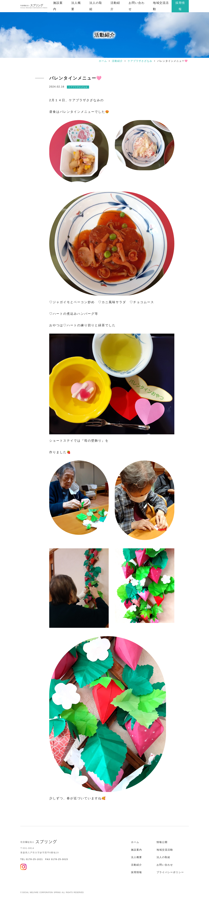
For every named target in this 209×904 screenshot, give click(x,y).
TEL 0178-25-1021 (31, 859)
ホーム (103, 61)
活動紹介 (117, 61)
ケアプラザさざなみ (140, 61)
